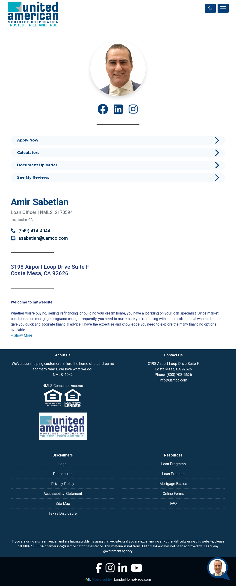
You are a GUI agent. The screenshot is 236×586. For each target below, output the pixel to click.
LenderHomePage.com (132, 579)
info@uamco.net (69, 546)
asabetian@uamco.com (39, 238)
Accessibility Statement (63, 493)
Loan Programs (173, 464)
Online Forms (173, 493)
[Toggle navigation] (223, 8)
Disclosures (63, 474)
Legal (62, 464)
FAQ (173, 503)
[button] (21, 335)
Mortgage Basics (173, 484)
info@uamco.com (173, 380)
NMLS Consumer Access (62, 386)
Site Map (63, 503)
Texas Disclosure (63, 513)
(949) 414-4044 (30, 231)
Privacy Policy (62, 484)
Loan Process (173, 474)
